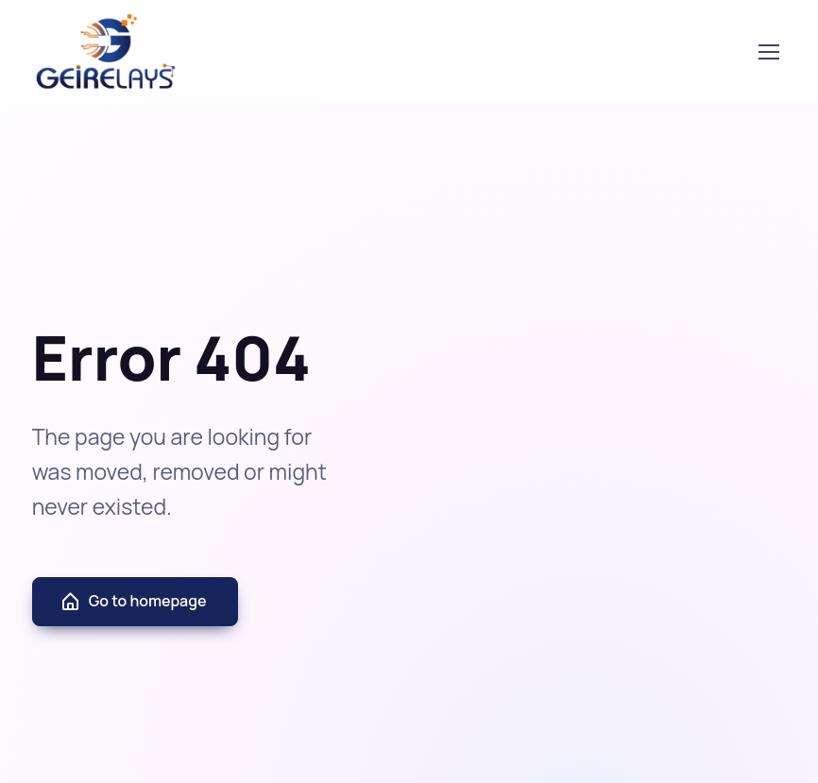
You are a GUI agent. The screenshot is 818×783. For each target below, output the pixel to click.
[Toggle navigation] (768, 52)
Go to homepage (133, 601)
